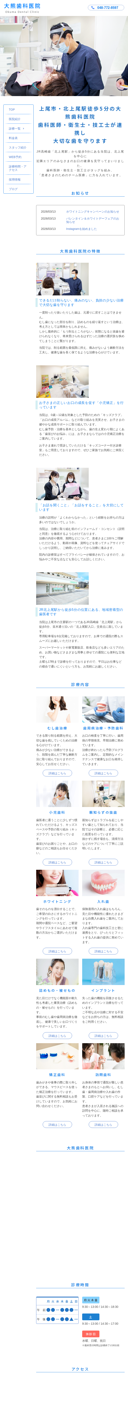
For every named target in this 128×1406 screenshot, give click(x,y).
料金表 (13, 138)
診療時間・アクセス (17, 168)
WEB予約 (15, 157)
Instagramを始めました (81, 229)
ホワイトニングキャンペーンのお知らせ (92, 211)
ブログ (13, 189)
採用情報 (15, 179)
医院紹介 (15, 119)
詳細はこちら (57, 773)
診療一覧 (16, 128)
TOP (12, 109)
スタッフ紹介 (17, 147)
